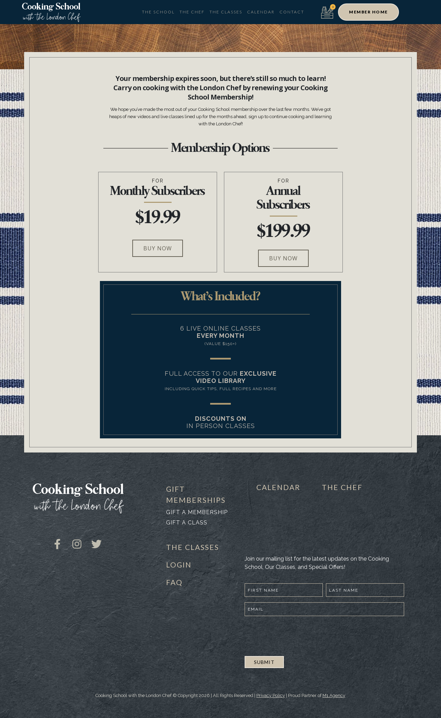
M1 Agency (333, 695)
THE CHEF (342, 487)
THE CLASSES (192, 547)
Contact (291, 11)
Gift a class (186, 522)
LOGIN (179, 564)
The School (158, 11)
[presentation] (297, 635)
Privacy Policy (270, 695)
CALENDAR (278, 487)
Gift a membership (197, 512)
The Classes (225, 11)
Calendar (261, 11)
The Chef (192, 11)
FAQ (174, 582)
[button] (368, 12)
